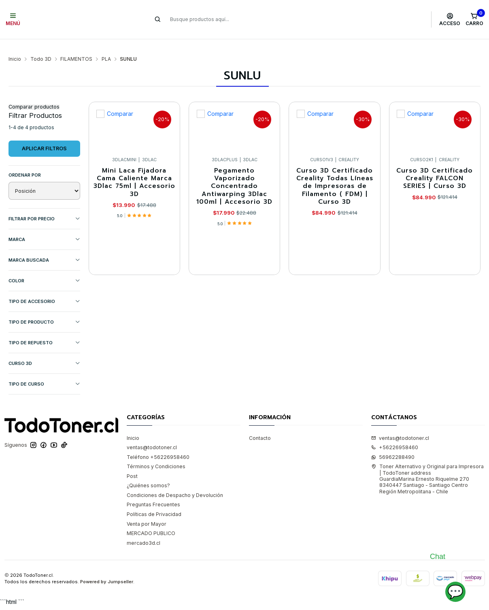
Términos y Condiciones (156, 454)
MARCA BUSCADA (44, 248)
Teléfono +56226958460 (158, 445)
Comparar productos (34, 95)
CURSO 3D (44, 351)
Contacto (260, 426)
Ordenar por (25, 163)
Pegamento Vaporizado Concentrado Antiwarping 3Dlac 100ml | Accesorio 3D (234, 174)
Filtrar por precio (44, 207)
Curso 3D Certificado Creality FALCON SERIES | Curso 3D (434, 166)
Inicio (15, 47)
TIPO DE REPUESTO (44, 331)
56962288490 (393, 445)
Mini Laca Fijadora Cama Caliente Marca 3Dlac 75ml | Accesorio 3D (134, 170)
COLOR (44, 269)
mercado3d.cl (143, 531)
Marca (44, 227)
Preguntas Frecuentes (153, 493)
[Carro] (474, 19)
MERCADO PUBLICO (151, 521)
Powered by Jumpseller (106, 570)
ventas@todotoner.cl (152, 435)
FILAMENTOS (76, 47)
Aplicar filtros (44, 136)
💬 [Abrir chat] (455, 591)
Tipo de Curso (44, 372)
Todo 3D (40, 47)
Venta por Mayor (146, 512)
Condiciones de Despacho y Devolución (175, 483)
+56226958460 (394, 435)
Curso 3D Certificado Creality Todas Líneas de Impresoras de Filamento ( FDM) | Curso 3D (334, 174)
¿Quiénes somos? (148, 473)
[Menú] (13, 19)
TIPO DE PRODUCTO (44, 310)
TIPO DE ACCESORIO (44, 289)
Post (132, 464)
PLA (106, 47)
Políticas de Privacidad (154, 502)
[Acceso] (450, 19)
